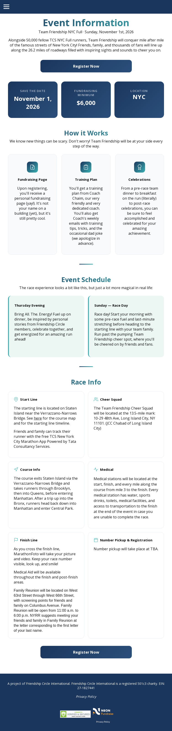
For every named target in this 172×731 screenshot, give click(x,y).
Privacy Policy (86, 696)
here (38, 418)
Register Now (86, 66)
